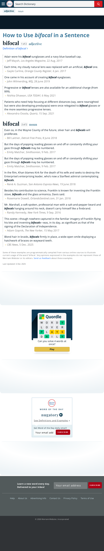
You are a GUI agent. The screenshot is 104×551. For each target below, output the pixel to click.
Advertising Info (39, 498)
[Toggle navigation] (3, 4)
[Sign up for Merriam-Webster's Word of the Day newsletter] (70, 485)
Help (13, 498)
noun (33, 124)
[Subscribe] (95, 485)
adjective (35, 43)
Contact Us (56, 498)
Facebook (37, 506)
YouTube (57, 506)
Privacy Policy (71, 498)
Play (52, 349)
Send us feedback (42, 258)
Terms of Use (87, 498)
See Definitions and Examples (51, 420)
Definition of (15, 48)
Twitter (47, 506)
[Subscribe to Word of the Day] (44, 432)
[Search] (58, 4)
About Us (23, 498)
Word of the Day (52, 409)
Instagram (67, 506)
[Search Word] (98, 4)
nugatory (50, 414)
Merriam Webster (9, 484)
